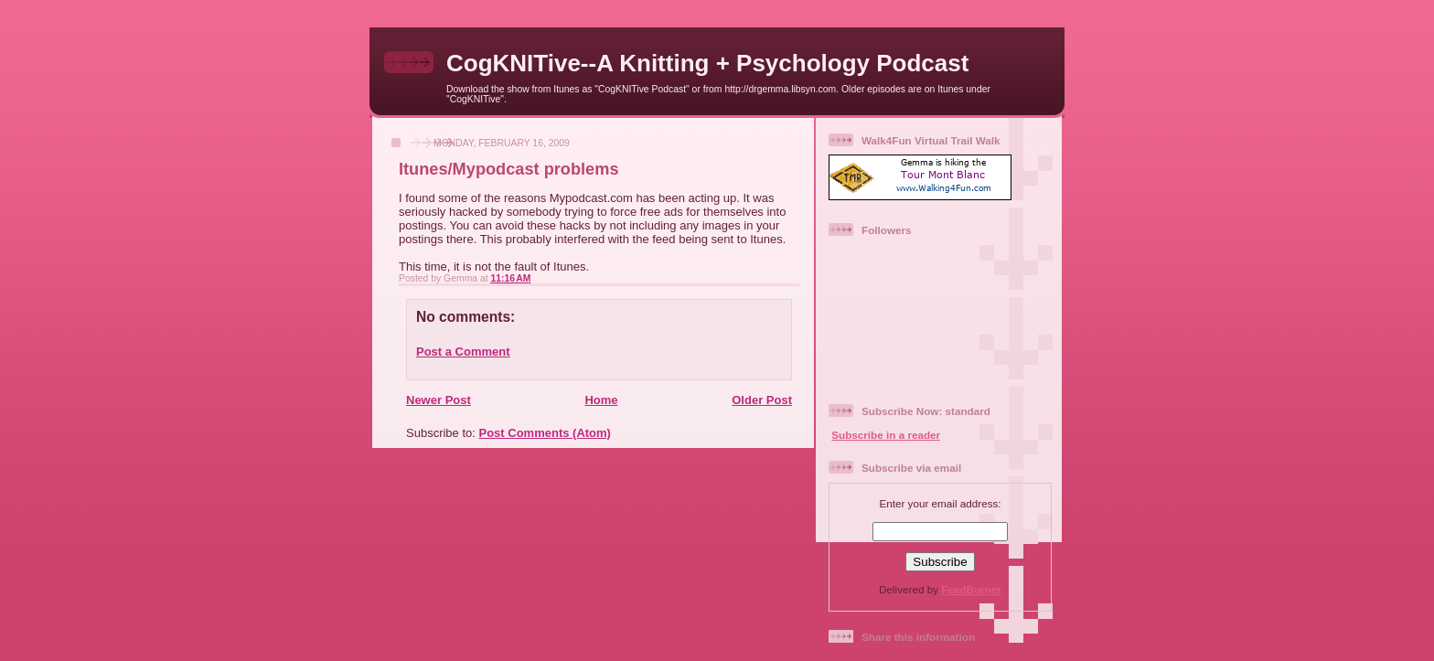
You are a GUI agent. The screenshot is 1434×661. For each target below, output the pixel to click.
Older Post (762, 400)
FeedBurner (971, 589)
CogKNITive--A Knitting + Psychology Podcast (707, 63)
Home (600, 400)
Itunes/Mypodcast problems (509, 169)
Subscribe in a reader (885, 435)
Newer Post (438, 400)
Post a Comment (463, 351)
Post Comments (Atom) (545, 433)
